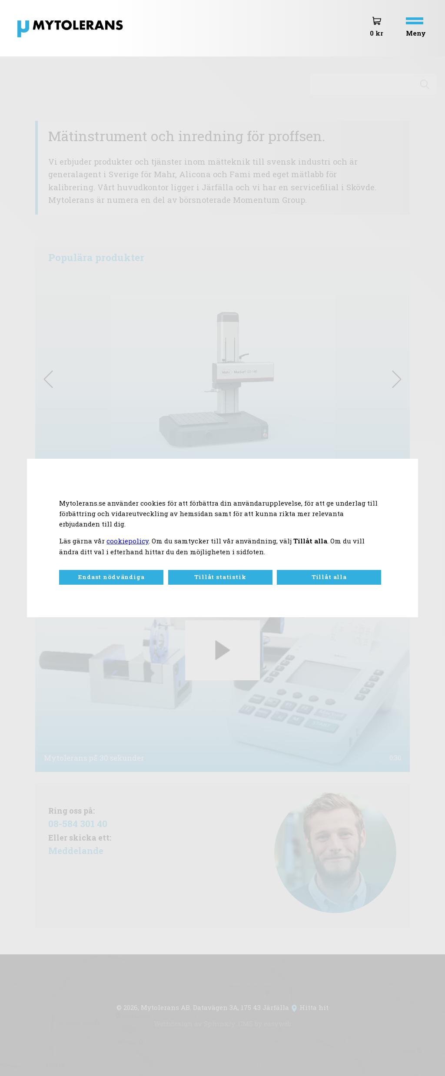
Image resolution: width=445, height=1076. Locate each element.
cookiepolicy (127, 540)
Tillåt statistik (220, 577)
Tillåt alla (329, 577)
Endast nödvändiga (111, 577)
